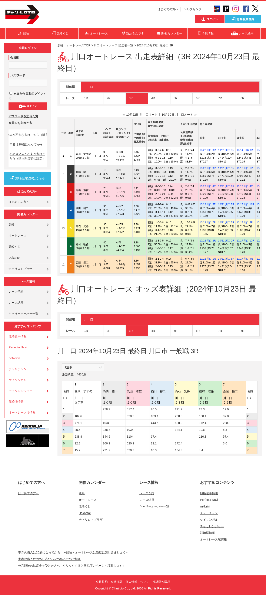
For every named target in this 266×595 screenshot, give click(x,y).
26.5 (154, 409)
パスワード (17, 75)
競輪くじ (14, 246)
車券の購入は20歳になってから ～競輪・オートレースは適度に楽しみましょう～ (75, 552)
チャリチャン (18, 369)
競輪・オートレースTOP (73, 45)
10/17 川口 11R (245, 204)
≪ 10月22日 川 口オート (139, 114)
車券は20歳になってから (26, 144)
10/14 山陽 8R (245, 150)
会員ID (14, 57)
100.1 (202, 416)
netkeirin (14, 358)
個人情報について (137, 582)
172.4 (202, 423)
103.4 (154, 416)
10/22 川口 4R (208, 186)
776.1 (78, 423)
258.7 (106, 409)
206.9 (106, 443)
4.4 (201, 450)
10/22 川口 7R (208, 222)
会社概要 (117, 582)
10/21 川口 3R (226, 150)
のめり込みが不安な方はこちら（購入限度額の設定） (27, 156)
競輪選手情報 (18, 336)
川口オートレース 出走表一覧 (113, 45)
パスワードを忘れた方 (23, 116)
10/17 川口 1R (245, 168)
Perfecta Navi (18, 347)
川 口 (88, 87)
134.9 (178, 450)
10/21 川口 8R (226, 186)
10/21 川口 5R (226, 168)
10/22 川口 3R (208, 150)
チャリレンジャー (21, 390)
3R (131, 98)
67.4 (154, 436)
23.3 (202, 409)
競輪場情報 (16, 401)
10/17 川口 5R (245, 222)
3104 (130, 436)
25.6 (77, 429)
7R (220, 98)
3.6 (225, 443)
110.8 (202, 436)
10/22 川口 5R (208, 204)
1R (86, 98)
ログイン (28, 106)
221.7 (178, 409)
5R (175, 98)
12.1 (154, 443)
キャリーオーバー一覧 (23, 313)
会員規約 (102, 582)
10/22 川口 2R (208, 240)
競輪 (11, 224)
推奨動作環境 (161, 582)
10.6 (202, 429)
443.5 (154, 423)
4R (153, 98)
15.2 (77, 450)
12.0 (226, 409)
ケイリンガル (18, 380)
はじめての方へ (167, 9)
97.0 (226, 416)
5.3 (225, 429)
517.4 (130, 409)
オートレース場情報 (22, 412)
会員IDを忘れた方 (20, 123)
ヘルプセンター (194, 9)
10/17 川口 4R (245, 186)
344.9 (106, 436)
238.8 (178, 416)
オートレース (17, 235)
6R (198, 98)
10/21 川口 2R (226, 240)
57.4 (226, 436)
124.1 (178, 429)
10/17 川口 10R (245, 240)
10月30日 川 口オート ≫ (179, 114)
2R (108, 98)
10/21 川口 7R (226, 204)
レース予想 (16, 291)
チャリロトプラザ (20, 268)
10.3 (154, 450)
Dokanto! (14, 257)
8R (242, 98)
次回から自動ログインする (27, 96)
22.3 (77, 443)
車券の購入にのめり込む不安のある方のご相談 (49, 559)
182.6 (78, 416)
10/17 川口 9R (245, 258)
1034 (106, 423)
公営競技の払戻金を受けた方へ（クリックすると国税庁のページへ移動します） (71, 565)
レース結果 (16, 302)
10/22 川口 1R (208, 258)
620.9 (130, 416)
